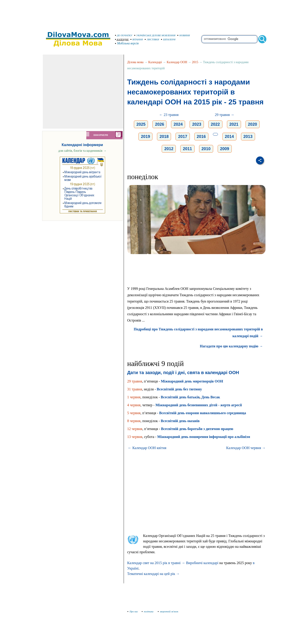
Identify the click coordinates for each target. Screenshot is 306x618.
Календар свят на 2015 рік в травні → (156, 563)
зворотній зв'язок (168, 611)
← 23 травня (169, 115)
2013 (248, 136)
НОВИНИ (183, 35)
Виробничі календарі (202, 563)
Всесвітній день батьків (180, 397)
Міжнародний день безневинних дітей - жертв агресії (198, 405)
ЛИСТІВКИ (152, 39)
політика (148, 611)
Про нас (133, 611)
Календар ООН (177, 62)
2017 (182, 136)
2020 (252, 124)
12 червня (134, 429)
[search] (229, 39)
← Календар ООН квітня (147, 448)
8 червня (134, 421)
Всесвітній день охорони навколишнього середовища (202, 413)
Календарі (155, 62)
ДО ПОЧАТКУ (124, 35)
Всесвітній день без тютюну (179, 389)
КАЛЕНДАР (122, 39)
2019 (145, 136)
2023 (196, 124)
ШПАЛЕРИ (168, 39)
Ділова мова (135, 62)
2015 (195, 62)
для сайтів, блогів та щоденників (82, 150)
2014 (229, 136)
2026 (159, 124)
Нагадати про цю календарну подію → (231, 346)
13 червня (134, 437)
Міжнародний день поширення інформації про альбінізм (203, 437)
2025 (140, 124)
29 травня (134, 381)
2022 (215, 124)
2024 (178, 124)
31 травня (134, 389)
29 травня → (224, 115)
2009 (224, 149)
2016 (201, 136)
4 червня (134, 405)
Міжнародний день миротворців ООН (192, 381)
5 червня (134, 413)
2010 (206, 149)
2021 (234, 124)
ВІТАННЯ (136, 39)
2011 (187, 149)
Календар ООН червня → (246, 448)
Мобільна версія (127, 43)
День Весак (210, 397)
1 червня (134, 397)
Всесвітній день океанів (180, 421)
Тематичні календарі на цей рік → (153, 574)
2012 (168, 149)
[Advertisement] (153, 13)
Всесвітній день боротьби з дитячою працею (197, 429)
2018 (164, 136)
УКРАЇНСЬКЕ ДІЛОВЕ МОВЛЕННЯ (155, 35)
